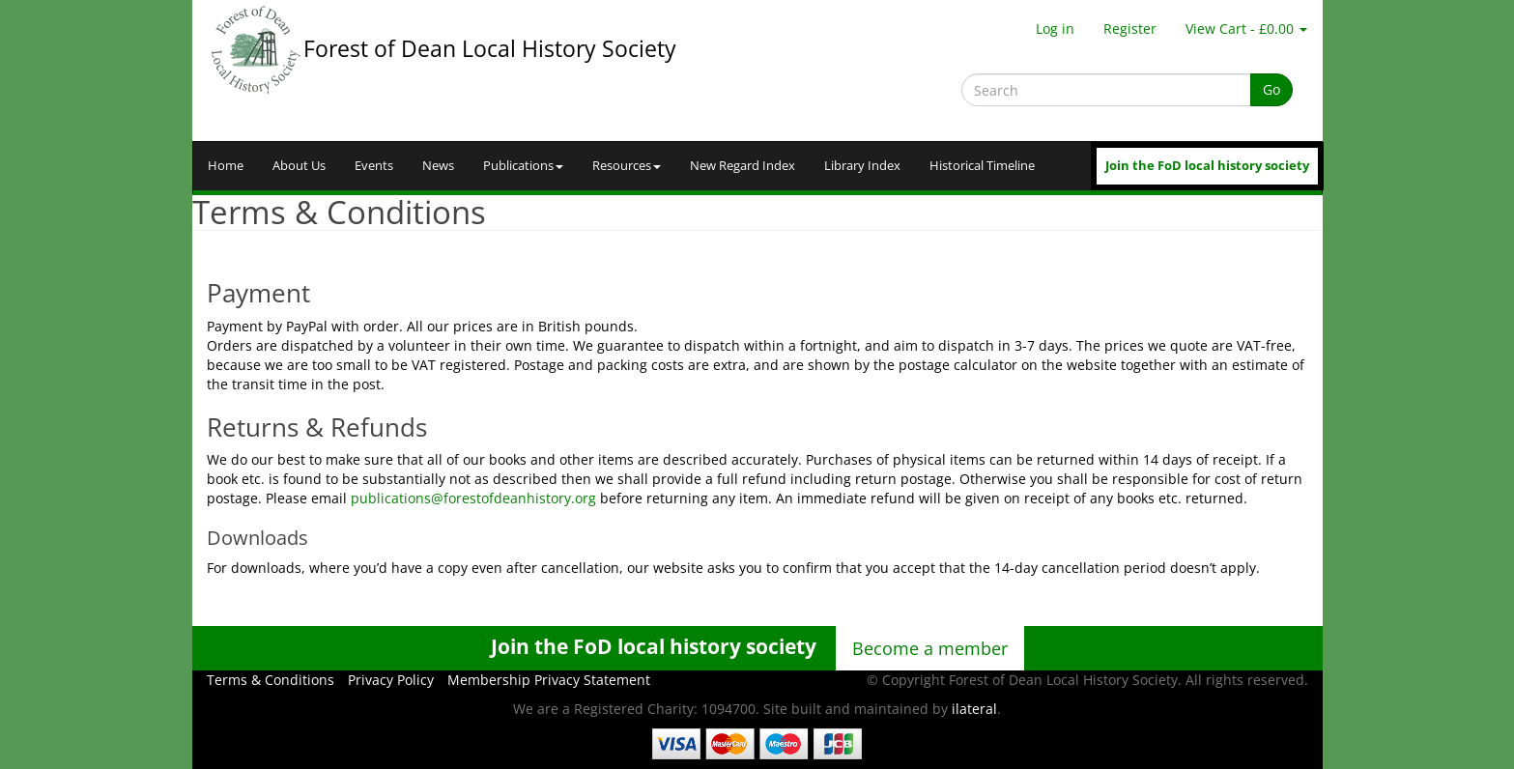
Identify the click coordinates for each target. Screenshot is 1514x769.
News (438, 165)
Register (1130, 28)
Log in (1055, 28)
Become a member (930, 648)
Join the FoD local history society (1207, 165)
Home (225, 165)
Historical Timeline (982, 165)
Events (374, 165)
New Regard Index (742, 165)
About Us (299, 165)
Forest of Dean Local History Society (489, 48)
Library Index (862, 165)
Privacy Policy (391, 679)
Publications (523, 165)
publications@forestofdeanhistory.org (473, 498)
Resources (626, 165)
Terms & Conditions (270, 679)
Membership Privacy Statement (548, 679)
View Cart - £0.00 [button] (1246, 28)
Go (1271, 89)
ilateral (974, 708)
